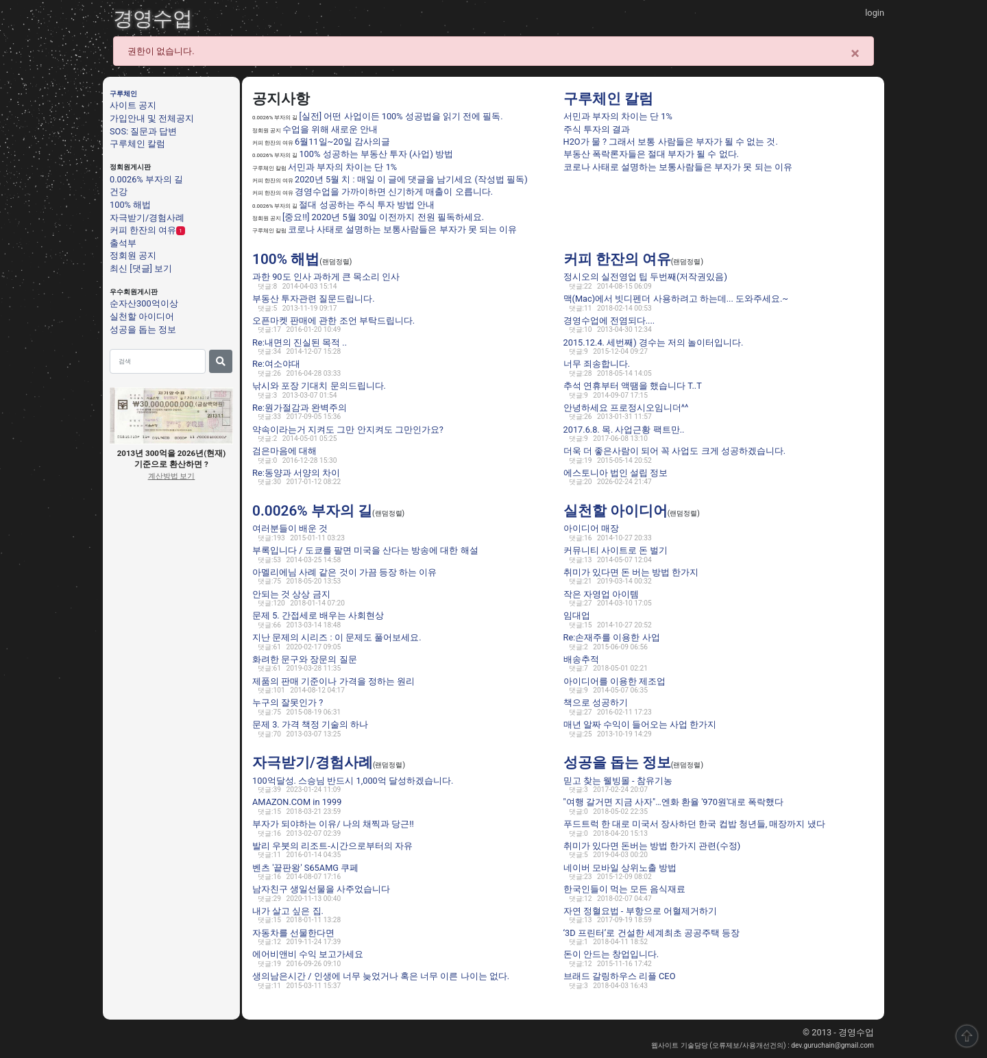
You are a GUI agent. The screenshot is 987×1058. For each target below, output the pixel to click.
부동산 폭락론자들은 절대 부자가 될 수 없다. (651, 154)
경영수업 (153, 18)
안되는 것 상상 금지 (291, 594)
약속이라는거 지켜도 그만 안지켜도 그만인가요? (347, 429)
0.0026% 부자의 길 (146, 179)
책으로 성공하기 (595, 702)
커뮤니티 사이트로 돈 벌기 (615, 550)
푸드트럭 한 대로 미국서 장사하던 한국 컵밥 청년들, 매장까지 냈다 (694, 824)
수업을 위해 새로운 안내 (330, 129)
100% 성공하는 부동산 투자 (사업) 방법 (376, 154)
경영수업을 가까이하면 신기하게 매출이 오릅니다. (394, 192)
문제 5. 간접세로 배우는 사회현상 (318, 615)
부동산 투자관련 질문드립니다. (313, 298)
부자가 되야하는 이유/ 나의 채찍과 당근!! (333, 824)
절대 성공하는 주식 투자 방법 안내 (367, 205)
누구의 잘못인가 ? (287, 702)
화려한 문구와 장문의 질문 (304, 659)
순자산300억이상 (144, 303)
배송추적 (581, 659)
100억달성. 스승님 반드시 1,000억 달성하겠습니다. (352, 781)
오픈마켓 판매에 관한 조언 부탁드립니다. (333, 320)
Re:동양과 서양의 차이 (296, 473)
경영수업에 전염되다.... (609, 320)
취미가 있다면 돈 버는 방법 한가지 (631, 572)
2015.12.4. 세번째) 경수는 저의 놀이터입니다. (653, 342)
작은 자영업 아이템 (601, 594)
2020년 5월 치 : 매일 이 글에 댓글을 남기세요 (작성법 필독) (411, 179)
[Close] (855, 53)
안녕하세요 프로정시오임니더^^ (626, 407)
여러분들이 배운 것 (290, 528)
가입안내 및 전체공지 (152, 118)
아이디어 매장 (591, 528)
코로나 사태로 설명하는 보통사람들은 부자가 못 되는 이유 (402, 229)
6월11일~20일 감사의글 (342, 141)
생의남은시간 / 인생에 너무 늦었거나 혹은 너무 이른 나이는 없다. (380, 976)
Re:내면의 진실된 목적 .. (299, 342)
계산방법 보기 (171, 476)
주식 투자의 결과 (596, 129)
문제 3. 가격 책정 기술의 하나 (310, 724)
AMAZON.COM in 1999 (296, 802)
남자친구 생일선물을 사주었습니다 (321, 889)
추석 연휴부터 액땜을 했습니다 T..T (632, 386)
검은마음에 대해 (284, 451)
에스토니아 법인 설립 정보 (615, 473)
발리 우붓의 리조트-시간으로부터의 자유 (332, 846)
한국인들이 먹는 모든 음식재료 (624, 889)
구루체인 (123, 94)
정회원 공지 (133, 255)
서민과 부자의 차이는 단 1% (342, 167)
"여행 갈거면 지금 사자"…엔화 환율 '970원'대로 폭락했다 (673, 802)
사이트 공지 (133, 105)
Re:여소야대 (276, 364)
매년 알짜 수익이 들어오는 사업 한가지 (640, 724)
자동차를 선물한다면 (293, 933)
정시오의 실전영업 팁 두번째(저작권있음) (645, 277)
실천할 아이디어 (142, 316)
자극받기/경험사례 (147, 217)
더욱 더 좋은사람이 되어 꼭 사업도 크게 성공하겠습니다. (674, 451)
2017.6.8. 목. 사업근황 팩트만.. (624, 429)
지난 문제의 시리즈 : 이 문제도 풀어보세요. (337, 637)
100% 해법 (130, 205)
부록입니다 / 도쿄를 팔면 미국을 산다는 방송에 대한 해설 (365, 550)
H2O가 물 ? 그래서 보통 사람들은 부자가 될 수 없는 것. (670, 141)
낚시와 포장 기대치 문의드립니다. (319, 386)
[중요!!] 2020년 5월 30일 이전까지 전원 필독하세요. (383, 217)
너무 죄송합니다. (597, 364)
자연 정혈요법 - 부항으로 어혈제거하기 (640, 911)
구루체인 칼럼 (137, 144)
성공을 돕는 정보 (143, 329)
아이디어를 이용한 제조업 (614, 681)
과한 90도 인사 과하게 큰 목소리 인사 (326, 277)
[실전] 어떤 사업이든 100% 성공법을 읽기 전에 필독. (400, 116)
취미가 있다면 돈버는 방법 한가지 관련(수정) (652, 846)
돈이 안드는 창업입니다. (611, 954)
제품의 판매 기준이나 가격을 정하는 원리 (333, 681)
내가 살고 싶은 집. (288, 911)
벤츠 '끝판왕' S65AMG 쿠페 (305, 867)
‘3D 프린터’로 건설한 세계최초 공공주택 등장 (651, 933)
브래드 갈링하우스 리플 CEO (619, 976)
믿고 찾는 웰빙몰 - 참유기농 (617, 781)
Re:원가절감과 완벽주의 (299, 407)
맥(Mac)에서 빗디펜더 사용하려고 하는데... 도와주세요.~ (676, 298)
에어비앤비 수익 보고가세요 (307, 954)
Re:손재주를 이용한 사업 (611, 637)
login (874, 13)
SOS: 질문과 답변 (143, 131)
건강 (118, 192)
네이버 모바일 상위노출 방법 (620, 867)
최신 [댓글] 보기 (141, 268)
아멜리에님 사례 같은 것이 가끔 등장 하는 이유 (344, 572)
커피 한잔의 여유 (143, 230)
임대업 (576, 615)
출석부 (123, 242)
